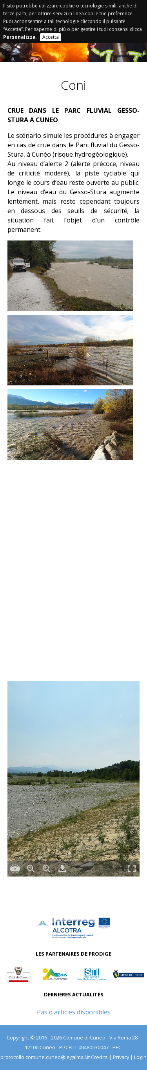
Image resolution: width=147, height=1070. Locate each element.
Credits (99, 1057)
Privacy (121, 1057)
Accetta (50, 37)
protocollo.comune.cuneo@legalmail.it (45, 1057)
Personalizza (19, 37)
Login (140, 1057)
